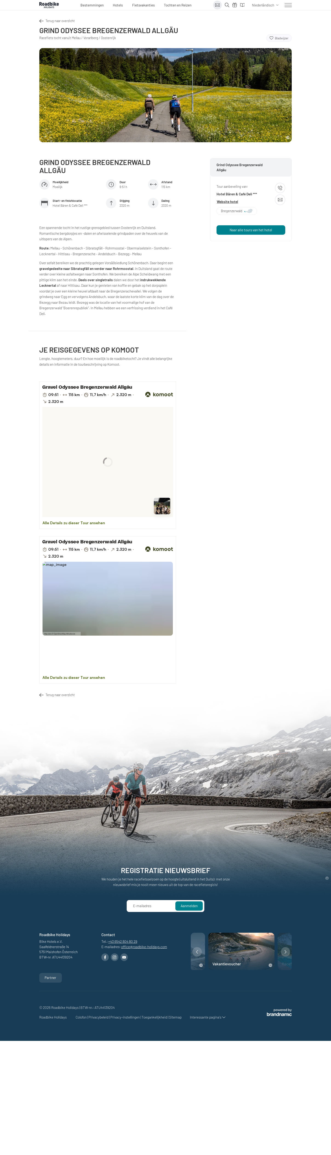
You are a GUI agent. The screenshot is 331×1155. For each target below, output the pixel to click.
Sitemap (175, 1017)
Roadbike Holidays (53, 1017)
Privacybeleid (98, 1017)
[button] (197, 952)
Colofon (81, 1017)
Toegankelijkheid (155, 1017)
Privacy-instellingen (125, 1017)
